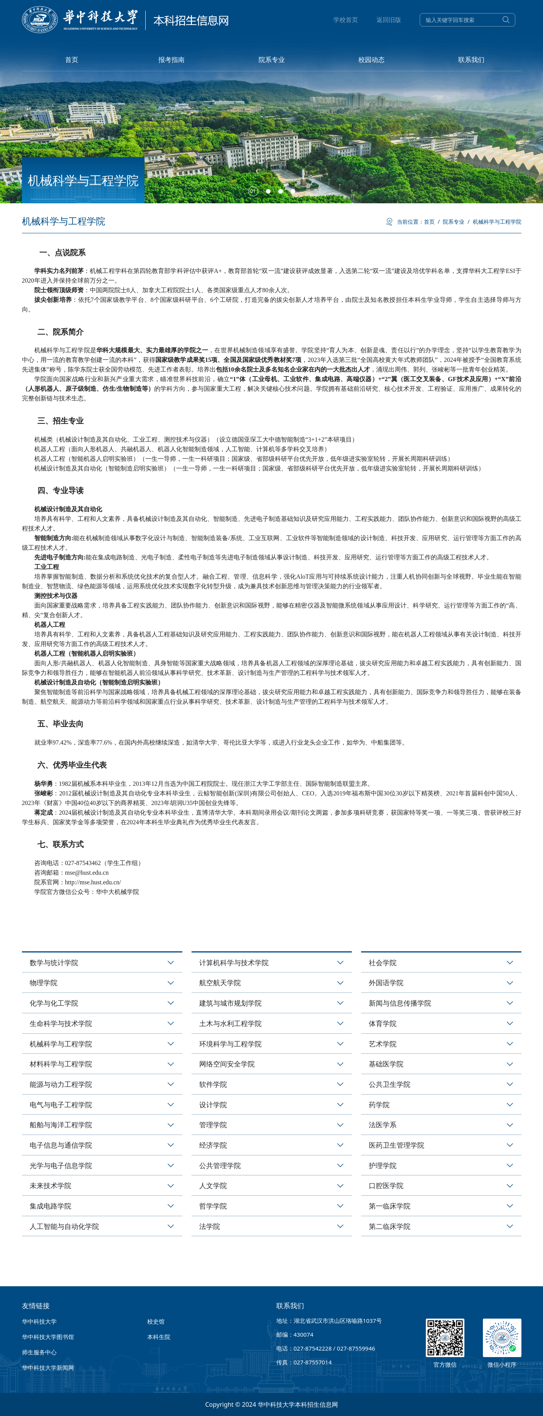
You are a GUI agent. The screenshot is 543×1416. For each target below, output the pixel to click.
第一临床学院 (389, 1205)
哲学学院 (213, 1205)
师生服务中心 (39, 1352)
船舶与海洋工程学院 (61, 1124)
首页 (432, 221)
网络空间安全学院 (227, 1063)
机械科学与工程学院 (497, 221)
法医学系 (383, 1124)
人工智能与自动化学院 (64, 1226)
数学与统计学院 (54, 962)
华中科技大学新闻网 (48, 1367)
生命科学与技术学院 (61, 1023)
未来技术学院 (50, 1185)
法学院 (209, 1226)
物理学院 (43, 982)
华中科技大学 (39, 1321)
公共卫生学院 (389, 1084)
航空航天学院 (220, 982)
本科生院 (158, 1337)
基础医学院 (386, 1063)
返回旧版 (389, 19)
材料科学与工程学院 (61, 1063)
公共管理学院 (220, 1165)
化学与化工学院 (54, 1003)
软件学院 (213, 1084)
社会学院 (383, 962)
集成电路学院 (50, 1205)
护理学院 (383, 1165)
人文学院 (213, 1185)
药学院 (379, 1104)
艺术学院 (383, 1043)
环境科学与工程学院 (230, 1043)
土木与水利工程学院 (230, 1023)
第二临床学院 (389, 1226)
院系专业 (456, 221)
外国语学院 (386, 982)
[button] (253, 191)
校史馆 (156, 1321)
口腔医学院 (386, 1185)
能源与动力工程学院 (61, 1084)
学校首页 (345, 19)
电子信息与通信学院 (61, 1145)
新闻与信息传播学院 (400, 1003)
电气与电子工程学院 (61, 1104)
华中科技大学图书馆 (48, 1337)
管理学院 (213, 1124)
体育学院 (383, 1023)
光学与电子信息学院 (61, 1165)
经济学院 (213, 1145)
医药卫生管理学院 (396, 1145)
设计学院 (213, 1104)
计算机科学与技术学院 (234, 962)
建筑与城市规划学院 (230, 1003)
